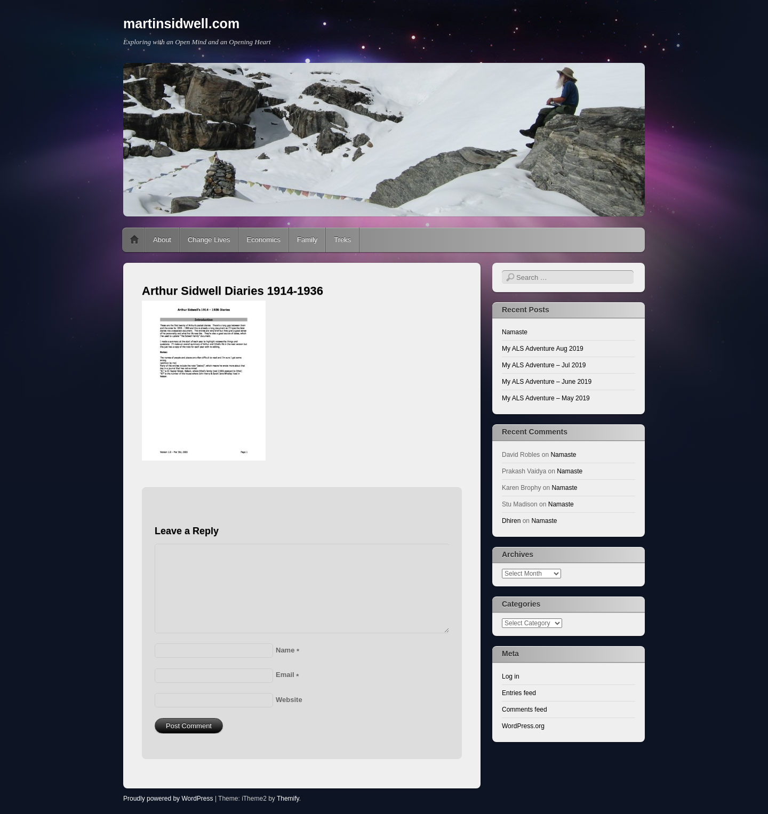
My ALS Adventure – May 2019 (546, 398)
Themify (288, 798)
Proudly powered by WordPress (168, 798)
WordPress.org (523, 726)
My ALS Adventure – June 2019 (546, 381)
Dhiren (511, 521)
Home (134, 240)
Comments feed (524, 709)
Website (289, 700)
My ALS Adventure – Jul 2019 (544, 365)
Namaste (514, 332)
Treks (342, 240)
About (162, 240)
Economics (263, 240)
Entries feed (519, 693)
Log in (510, 676)
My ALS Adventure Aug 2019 (542, 348)
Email (287, 675)
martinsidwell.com (181, 23)
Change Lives (209, 240)
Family (307, 240)
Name (287, 650)
